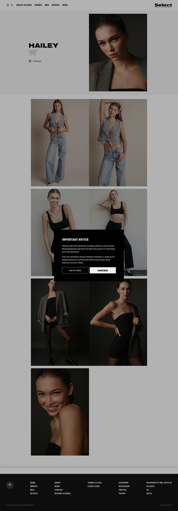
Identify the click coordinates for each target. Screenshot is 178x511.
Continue (103, 270)
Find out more (75, 270)
